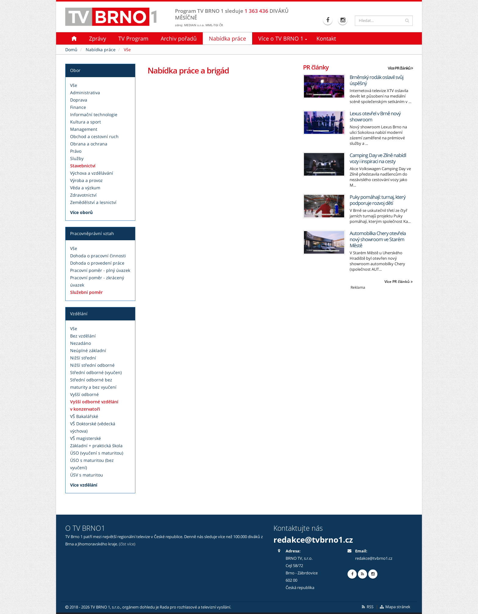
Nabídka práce (227, 38)
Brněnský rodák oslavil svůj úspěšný (376, 80)
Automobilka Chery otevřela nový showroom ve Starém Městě (378, 239)
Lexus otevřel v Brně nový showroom (375, 116)
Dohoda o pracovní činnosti (98, 256)
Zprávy (97, 38)
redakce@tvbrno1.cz (313, 539)
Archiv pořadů (179, 38)
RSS (367, 606)
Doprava (78, 100)
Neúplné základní (88, 350)
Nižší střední (83, 358)
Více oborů (81, 212)
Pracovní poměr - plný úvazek (100, 270)
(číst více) (127, 544)
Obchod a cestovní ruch (94, 136)
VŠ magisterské (85, 438)
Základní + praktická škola (96, 445)
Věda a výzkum (85, 188)
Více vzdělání (83, 485)
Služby (77, 158)
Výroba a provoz (86, 180)
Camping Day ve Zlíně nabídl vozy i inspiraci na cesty (378, 158)
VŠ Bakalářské (84, 416)
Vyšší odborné (84, 394)
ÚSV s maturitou (86, 475)
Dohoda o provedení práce (97, 263)
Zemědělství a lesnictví (93, 202)
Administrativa (85, 92)
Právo (75, 151)
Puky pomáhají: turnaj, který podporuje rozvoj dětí (377, 200)
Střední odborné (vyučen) (96, 372)
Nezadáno (80, 343)
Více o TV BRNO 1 (280, 38)
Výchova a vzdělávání (91, 173)
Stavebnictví (82, 166)
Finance (78, 107)
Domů (71, 49)
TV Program (133, 38)
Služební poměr (86, 292)
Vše (73, 85)
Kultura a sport (85, 122)
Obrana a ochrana (88, 144)
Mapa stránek (395, 606)
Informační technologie (93, 114)
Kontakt (326, 38)
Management (83, 129)
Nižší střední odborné (92, 365)
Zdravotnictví (83, 195)
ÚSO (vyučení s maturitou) (96, 453)
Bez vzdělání (83, 336)
